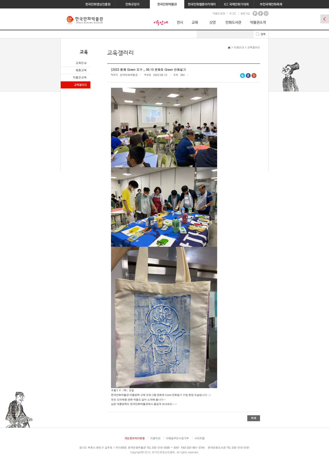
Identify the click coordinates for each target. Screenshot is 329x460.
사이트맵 (199, 438)
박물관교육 (80, 77)
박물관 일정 (218, 13)
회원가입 (245, 13)
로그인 (232, 13)
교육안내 (81, 63)
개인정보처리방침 (134, 438)
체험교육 (81, 70)
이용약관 (155, 438)
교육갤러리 (80, 85)
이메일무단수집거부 (177, 438)
